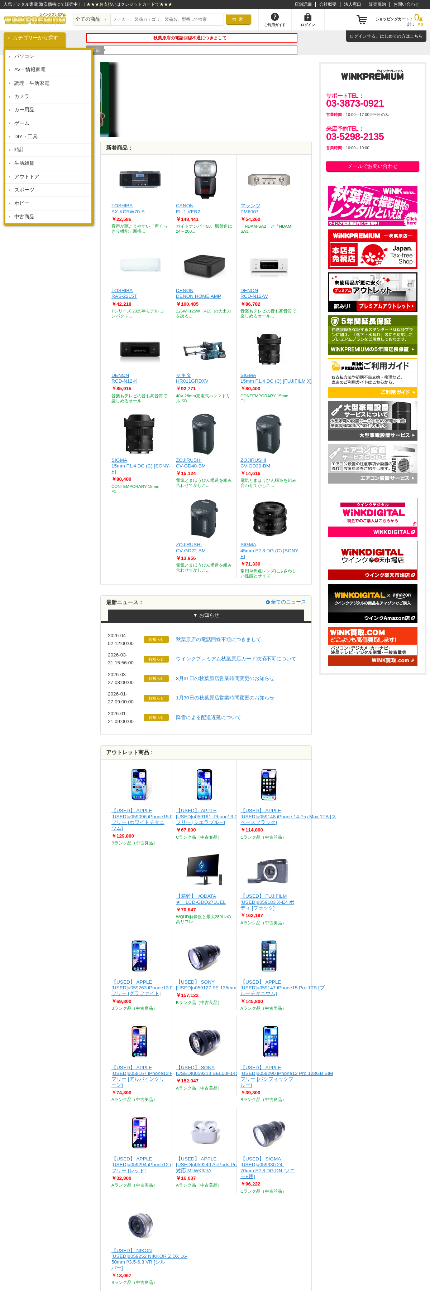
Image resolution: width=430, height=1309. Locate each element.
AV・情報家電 (30, 69)
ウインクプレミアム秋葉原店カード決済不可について (236, 658)
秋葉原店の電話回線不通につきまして (218, 639)
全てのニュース (288, 602)
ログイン (358, 36)
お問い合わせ (406, 4)
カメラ (21, 96)
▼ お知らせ (206, 615)
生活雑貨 (24, 163)
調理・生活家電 (31, 83)
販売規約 (377, 4)
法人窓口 (352, 4)
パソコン (24, 56)
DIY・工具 (26, 136)
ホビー (21, 203)
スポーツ (24, 190)
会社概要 (327, 4)
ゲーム (21, 123)
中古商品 (24, 216)
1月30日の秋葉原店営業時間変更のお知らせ (225, 697)
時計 (19, 149)
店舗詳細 (303, 4)
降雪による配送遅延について (208, 717)
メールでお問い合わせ (373, 166)
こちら (416, 36)
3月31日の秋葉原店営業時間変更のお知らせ (225, 678)
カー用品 (24, 109)
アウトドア (26, 176)
